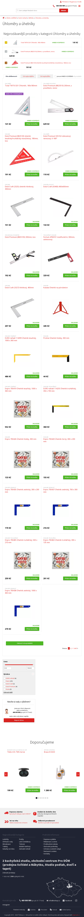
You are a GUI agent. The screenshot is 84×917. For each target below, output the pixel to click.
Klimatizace (7, 844)
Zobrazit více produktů (24, 643)
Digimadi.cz (76, 915)
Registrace (73, 2)
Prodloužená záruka (51, 844)
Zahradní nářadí (24, 849)
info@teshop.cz (53, 901)
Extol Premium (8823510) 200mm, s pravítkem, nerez (38, 51)
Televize (22, 844)
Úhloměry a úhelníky (42, 18)
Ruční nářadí (22, 18)
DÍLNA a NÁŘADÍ (11, 18)
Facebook (67, 901)
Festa (8, 689)
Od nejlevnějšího (28, 76)
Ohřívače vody (8, 842)
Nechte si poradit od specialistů (48, 823)
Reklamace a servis (50, 842)
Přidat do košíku (32, 124)
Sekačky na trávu (8, 849)
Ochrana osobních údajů (52, 849)
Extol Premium (11, 686)
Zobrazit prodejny (9, 873)
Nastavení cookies (50, 851)
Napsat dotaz (19, 720)
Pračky (21, 839)
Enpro (9, 681)
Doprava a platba (50, 839)
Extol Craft (10, 684)
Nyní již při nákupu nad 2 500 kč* (20, 814)
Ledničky (6, 839)
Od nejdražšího (45, 76)
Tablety (5, 846)
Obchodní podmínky (51, 846)
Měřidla (31, 18)
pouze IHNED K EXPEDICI (65, 76)
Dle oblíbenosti (11, 76)
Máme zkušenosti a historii (18, 823)
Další (75, 648)
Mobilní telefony (24, 846)
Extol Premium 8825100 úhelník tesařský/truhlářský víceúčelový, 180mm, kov (46, 63)
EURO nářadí (11, 678)
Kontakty (47, 854)
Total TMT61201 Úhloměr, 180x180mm (33, 43)
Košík (79, 2)
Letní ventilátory (24, 842)
